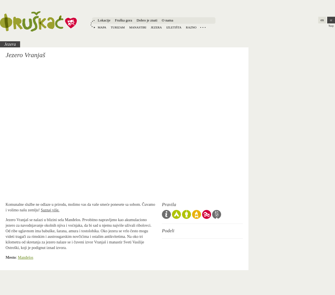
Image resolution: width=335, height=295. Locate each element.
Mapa (102, 27)
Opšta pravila (166, 214)
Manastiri (137, 27)
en (322, 20)
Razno (191, 27)
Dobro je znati (147, 20)
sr (331, 20)
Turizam (118, 27)
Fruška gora (123, 20)
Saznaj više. (50, 210)
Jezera (156, 27)
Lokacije (104, 20)
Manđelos (25, 257)
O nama (167, 20)
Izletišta (173, 27)
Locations (203, 27)
